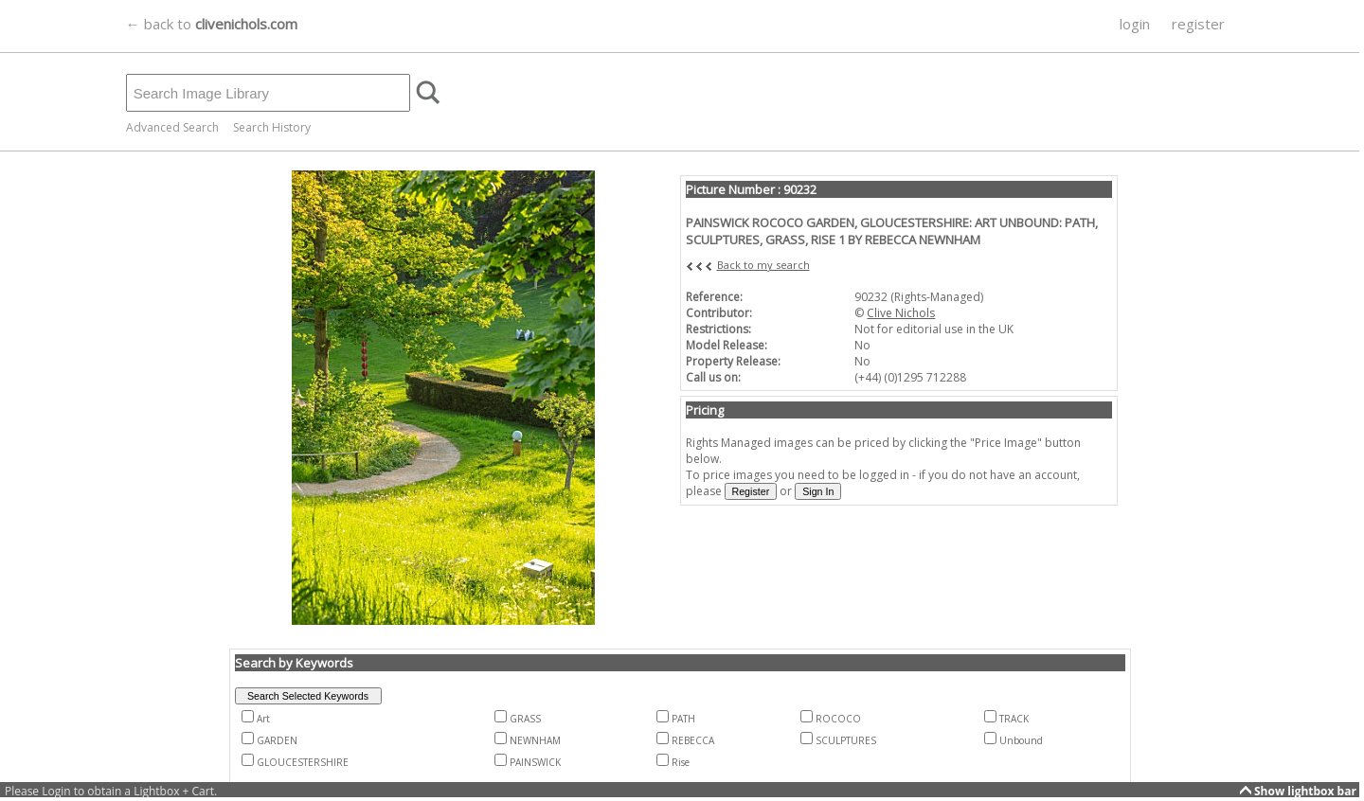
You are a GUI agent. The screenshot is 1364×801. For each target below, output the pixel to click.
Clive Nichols (901, 313)
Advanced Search (172, 127)
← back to (211, 23)
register (1198, 23)
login (1135, 23)
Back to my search (763, 265)
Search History (272, 127)
